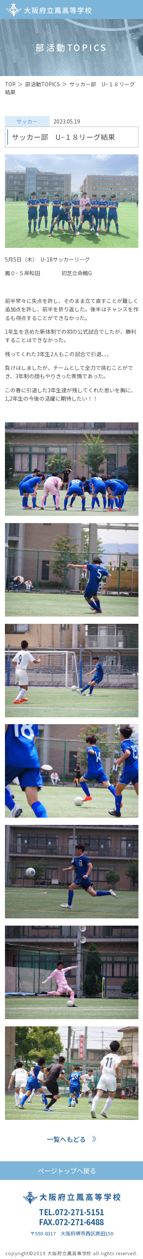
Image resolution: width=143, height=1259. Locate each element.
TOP (10, 84)
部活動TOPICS (42, 84)
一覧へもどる (66, 1139)
